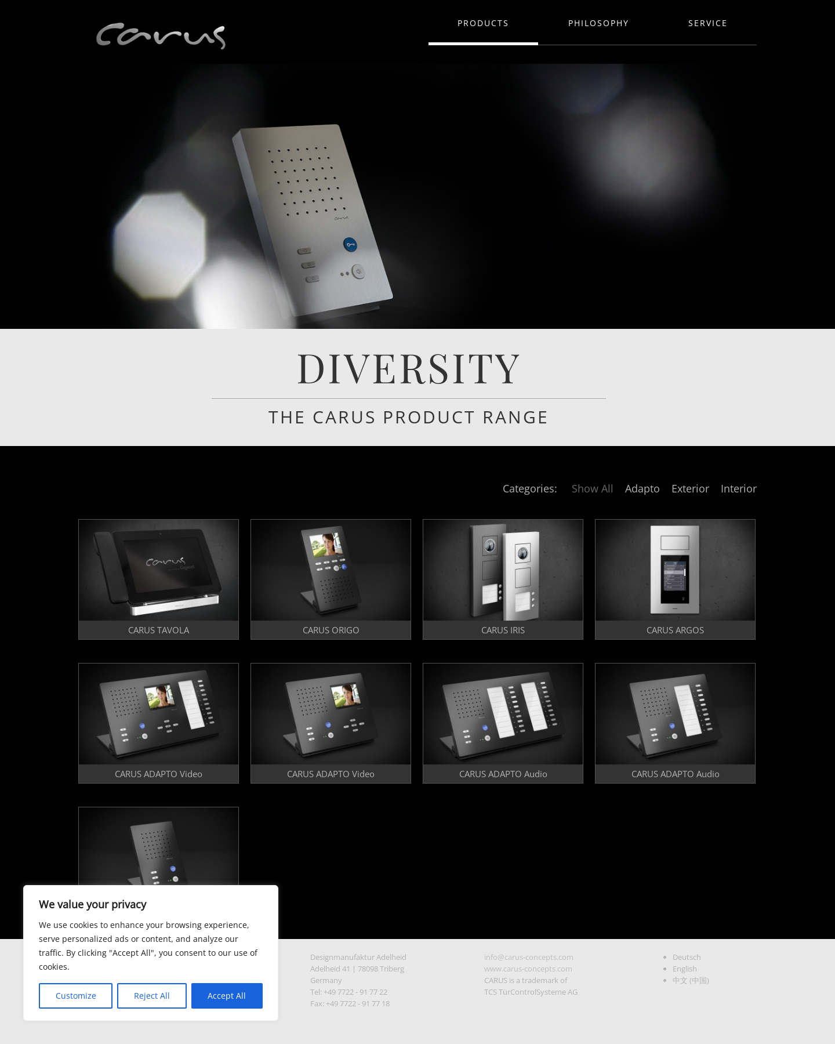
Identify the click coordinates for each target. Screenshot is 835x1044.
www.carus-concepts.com (528, 968)
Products (483, 22)
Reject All (152, 995)
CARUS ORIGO (331, 630)
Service (708, 22)
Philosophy (598, 22)
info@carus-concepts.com (528, 957)
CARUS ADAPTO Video (158, 774)
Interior (739, 488)
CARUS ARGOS (675, 630)
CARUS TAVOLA (158, 630)
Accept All (227, 995)
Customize (76, 995)
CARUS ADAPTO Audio (503, 774)
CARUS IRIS (503, 630)
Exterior (690, 488)
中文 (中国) (691, 980)
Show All (592, 488)
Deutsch (687, 957)
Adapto (642, 488)
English (685, 968)
